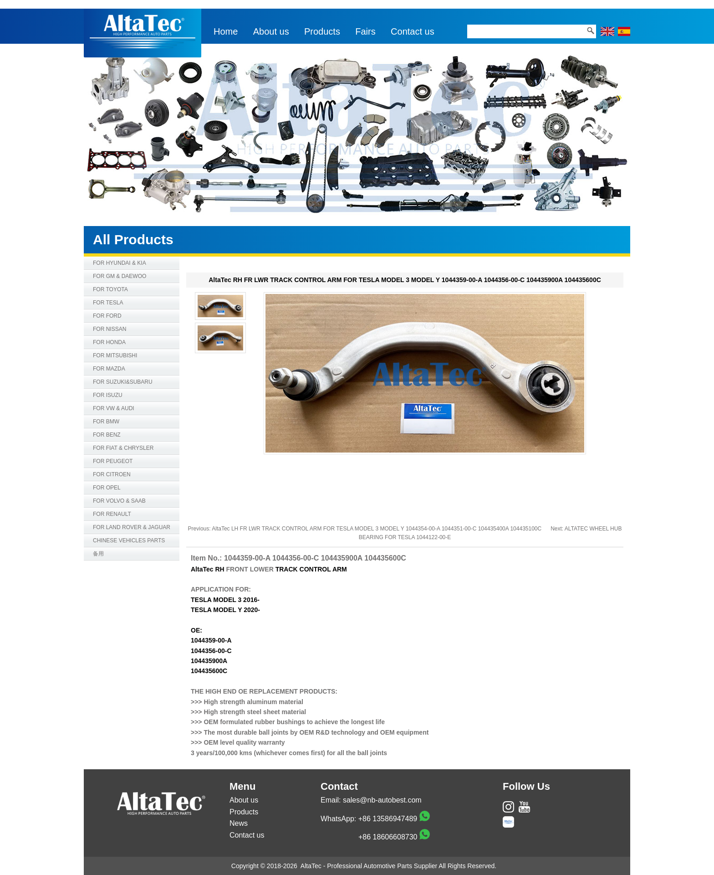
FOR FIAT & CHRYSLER (123, 448)
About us (271, 31)
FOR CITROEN (112, 474)
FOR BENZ (107, 435)
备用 (98, 554)
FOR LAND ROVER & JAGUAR (131, 527)
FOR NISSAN (109, 329)
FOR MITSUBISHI (115, 355)
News (239, 823)
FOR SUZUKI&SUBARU (123, 382)
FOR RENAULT (112, 514)
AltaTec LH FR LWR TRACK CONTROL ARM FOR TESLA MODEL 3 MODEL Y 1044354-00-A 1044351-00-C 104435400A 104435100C (376, 528)
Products (322, 31)
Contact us (412, 31)
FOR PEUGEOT (113, 461)
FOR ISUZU (107, 395)
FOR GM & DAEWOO (119, 276)
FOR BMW (106, 421)
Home (226, 31)
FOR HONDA (109, 342)
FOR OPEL (107, 487)
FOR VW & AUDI (113, 408)
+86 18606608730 (387, 837)
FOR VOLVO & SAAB (119, 501)
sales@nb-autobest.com (382, 800)
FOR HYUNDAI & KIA (119, 263)
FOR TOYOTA (110, 289)
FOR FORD (107, 316)
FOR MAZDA (109, 368)
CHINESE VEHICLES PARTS (129, 540)
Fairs (365, 31)
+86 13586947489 (387, 819)
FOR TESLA (108, 302)
